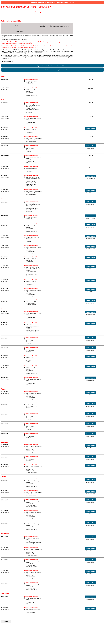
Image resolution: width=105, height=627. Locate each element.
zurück (6, 621)
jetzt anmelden (90, 128)
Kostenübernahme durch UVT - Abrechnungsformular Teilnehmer (52, 70)
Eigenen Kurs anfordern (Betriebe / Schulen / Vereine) (52, 66)
